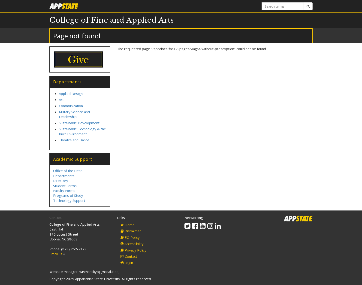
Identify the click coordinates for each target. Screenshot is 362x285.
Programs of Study (68, 195)
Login (127, 262)
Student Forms (65, 185)
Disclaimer (131, 231)
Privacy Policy (133, 250)
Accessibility (132, 243)
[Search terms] (283, 6)
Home (128, 224)
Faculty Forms (64, 190)
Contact (129, 256)
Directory (60, 180)
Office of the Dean (67, 170)
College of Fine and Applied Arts (111, 20)
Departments (64, 175)
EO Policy (130, 237)
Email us (57, 254)
